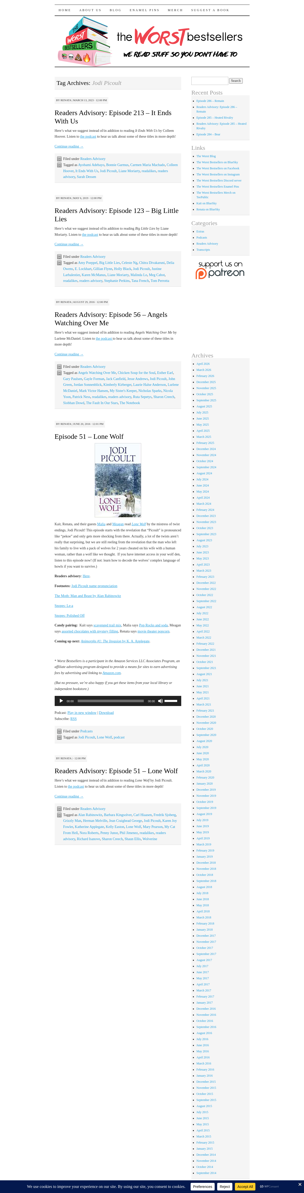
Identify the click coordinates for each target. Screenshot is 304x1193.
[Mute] (160, 700)
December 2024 (206, 449)
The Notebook (130, 403)
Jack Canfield (116, 379)
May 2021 (202, 692)
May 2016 (202, 1051)
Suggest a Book (210, 10)
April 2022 (203, 631)
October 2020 (204, 729)
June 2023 (202, 552)
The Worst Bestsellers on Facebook (217, 168)
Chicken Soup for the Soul (136, 373)
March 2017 (203, 990)
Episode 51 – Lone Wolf (89, 436)
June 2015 (202, 1118)
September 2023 (206, 534)
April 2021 (203, 698)
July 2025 (202, 412)
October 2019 (204, 802)
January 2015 (204, 1148)
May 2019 (202, 832)
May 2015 (202, 1124)
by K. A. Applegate (115, 641)
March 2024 (203, 503)
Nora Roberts (88, 833)
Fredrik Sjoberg (165, 815)
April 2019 (203, 838)
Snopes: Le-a (64, 606)
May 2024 (202, 491)
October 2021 (204, 662)
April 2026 (203, 364)
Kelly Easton (115, 827)
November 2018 (206, 869)
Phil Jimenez (129, 833)
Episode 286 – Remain (210, 101)
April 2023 (203, 564)
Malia (101, 524)
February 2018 (205, 923)
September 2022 (206, 601)
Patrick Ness (81, 397)
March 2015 (203, 1136)
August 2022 (204, 607)
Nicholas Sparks (149, 391)
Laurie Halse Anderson (149, 385)
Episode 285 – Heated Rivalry (214, 117)
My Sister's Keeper (123, 391)
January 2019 (204, 856)
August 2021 (204, 674)
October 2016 (204, 1021)
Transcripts (203, 249)
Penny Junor (109, 833)
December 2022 (206, 583)
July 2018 (202, 893)
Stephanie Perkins (117, 281)
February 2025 (205, 443)
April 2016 (203, 1057)
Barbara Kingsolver (118, 815)
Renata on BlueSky (208, 209)
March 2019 (203, 844)
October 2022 (204, 595)
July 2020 (202, 747)
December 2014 (206, 1154)
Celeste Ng (129, 263)
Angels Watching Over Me (97, 373)
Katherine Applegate (89, 827)
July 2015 (202, 1112)
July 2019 (202, 820)
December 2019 (206, 789)
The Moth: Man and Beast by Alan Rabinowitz (88, 596)
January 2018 (204, 929)
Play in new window (81, 713)
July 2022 (202, 613)
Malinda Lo (139, 275)
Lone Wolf (139, 524)
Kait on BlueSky (206, 203)
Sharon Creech (163, 397)
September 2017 (206, 954)
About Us (90, 10)
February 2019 (205, 850)
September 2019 (206, 808)
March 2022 (203, 637)
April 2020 (203, 765)
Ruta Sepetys (142, 397)
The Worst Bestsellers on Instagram (218, 174)
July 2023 (202, 546)
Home (65, 10)
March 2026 (203, 370)
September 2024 (206, 467)
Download (106, 713)
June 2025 (202, 418)
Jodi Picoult (108, 171)
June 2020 (202, 753)
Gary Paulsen (72, 379)
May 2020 (202, 759)
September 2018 (206, 881)
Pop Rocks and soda (153, 625)
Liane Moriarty (129, 171)
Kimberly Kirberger (118, 385)
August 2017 (204, 960)
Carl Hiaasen (142, 815)
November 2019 (206, 796)
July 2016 (202, 1039)
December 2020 (206, 716)
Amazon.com (112, 673)
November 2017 (206, 942)
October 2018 (204, 875)
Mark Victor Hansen (93, 391)
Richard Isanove (88, 839)
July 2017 (202, 966)
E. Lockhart (83, 269)
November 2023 (206, 522)
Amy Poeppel (87, 263)
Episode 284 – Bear (208, 134)
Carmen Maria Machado (147, 165)
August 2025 (204, 406)
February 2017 (205, 996)
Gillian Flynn (102, 269)
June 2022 (202, 619)
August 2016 (204, 1033)
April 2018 (203, 911)
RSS (73, 719)
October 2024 (204, 461)
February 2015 (205, 1142)
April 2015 (203, 1130)
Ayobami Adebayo (91, 165)
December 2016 (206, 1008)
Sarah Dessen (86, 177)
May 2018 (202, 905)
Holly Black (122, 269)
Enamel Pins (145, 10)
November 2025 (206, 388)
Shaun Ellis (133, 839)
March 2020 (203, 771)
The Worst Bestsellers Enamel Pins (217, 186)
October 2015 (204, 1094)
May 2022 (202, 625)
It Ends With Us (86, 171)
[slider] (111, 701)
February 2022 (205, 643)
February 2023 (205, 577)
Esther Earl (165, 373)
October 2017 (204, 948)
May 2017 (202, 978)
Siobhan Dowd (74, 403)
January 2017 (204, 1002)
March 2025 (203, 437)
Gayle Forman (94, 379)
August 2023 (204, 540)
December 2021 (206, 650)
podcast (119, 737)
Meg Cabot (157, 275)
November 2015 (206, 1088)
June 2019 (202, 826)
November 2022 (206, 589)
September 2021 (206, 668)
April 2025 (203, 430)
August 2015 (204, 1106)
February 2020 (205, 777)
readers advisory (90, 281)
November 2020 (206, 723)
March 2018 (203, 917)
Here (86, 576)
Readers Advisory (93, 159)
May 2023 (202, 558)
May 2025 (202, 424)
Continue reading (69, 146)
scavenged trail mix (107, 625)
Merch (175, 10)
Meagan (118, 524)
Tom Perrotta (160, 281)
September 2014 (206, 1173)
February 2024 (205, 510)
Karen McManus (94, 275)
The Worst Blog (206, 156)
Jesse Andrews (137, 379)
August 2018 (204, 887)
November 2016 (206, 1015)
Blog (116, 10)
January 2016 (204, 1075)
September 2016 (206, 1027)
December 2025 (206, 382)
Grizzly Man (72, 821)
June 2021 (202, 686)
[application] (118, 701)
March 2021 (203, 704)
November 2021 (206, 656)
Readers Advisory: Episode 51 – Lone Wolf (116, 771)
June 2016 (202, 1045)
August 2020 (204, 741)
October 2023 (204, 528)
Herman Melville (95, 821)
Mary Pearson (153, 827)
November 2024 (206, 455)
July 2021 (202, 680)
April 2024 (203, 497)
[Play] (61, 700)
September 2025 (206, 400)
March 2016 (203, 1063)
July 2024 (202, 479)
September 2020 (206, 735)
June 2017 (202, 972)
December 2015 (206, 1081)
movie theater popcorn (153, 631)
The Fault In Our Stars (102, 403)
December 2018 (206, 862)
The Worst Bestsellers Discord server (218, 180)
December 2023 (206, 516)
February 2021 (205, 710)
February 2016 (205, 1069)
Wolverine (150, 839)
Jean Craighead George (125, 821)
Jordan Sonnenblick (88, 385)
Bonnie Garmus (117, 165)
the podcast (88, 136)
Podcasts (86, 731)
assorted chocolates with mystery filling (90, 631)
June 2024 (202, 485)
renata (65, 100)
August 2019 (204, 814)
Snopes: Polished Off (70, 616)
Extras (200, 231)
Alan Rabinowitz (90, 815)
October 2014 (204, 1167)
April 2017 (203, 984)
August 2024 (204, 473)
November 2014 (206, 1161)
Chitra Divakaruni (152, 263)
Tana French (140, 281)
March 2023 (203, 570)
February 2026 (205, 376)
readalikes (148, 171)
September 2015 (206, 1100)
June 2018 (202, 899)
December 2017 (206, 935)
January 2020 (204, 783)
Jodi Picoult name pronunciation (94, 586)
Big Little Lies (109, 263)
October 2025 (204, 394)
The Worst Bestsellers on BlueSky (217, 162)
